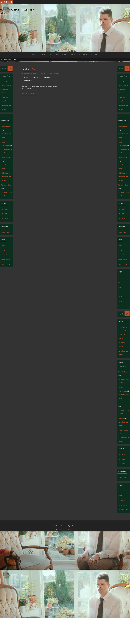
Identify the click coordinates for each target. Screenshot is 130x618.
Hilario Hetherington (6, 160)
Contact (121, 325)
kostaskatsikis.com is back (6, 116)
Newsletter (123, 335)
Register (4, 281)
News (120, 330)
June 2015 (5, 254)
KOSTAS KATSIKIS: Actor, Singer (18, 9)
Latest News (48, 77)
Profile (121, 344)
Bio (119, 321)
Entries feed (6, 291)
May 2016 (5, 250)
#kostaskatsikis (28, 80)
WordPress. (71, 616)
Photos (121, 339)
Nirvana (64, 616)
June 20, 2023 (36, 77)
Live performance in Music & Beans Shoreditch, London (40, 74)
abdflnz (34, 69)
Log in (4, 286)
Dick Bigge (5, 198)
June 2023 (5, 245)
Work (120, 349)
